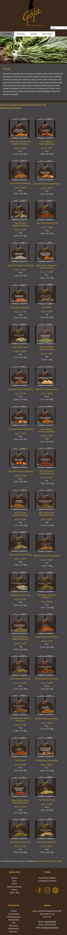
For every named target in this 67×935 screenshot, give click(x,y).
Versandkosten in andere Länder (49, 861)
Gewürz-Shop (7, 34)
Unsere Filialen (47, 34)
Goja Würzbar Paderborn (47, 881)
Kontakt (14, 911)
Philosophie (21, 34)
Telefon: (47, 922)
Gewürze (14, 878)
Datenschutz (13, 926)
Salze (14, 881)
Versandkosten (13, 914)
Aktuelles (33, 34)
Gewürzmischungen (14, 887)
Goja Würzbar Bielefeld (47, 878)
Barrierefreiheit (13, 929)
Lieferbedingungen (14, 917)
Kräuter (14, 890)
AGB (13, 923)
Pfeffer (14, 884)
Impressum (13, 931)
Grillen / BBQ (14, 892)
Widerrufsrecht (13, 920)
